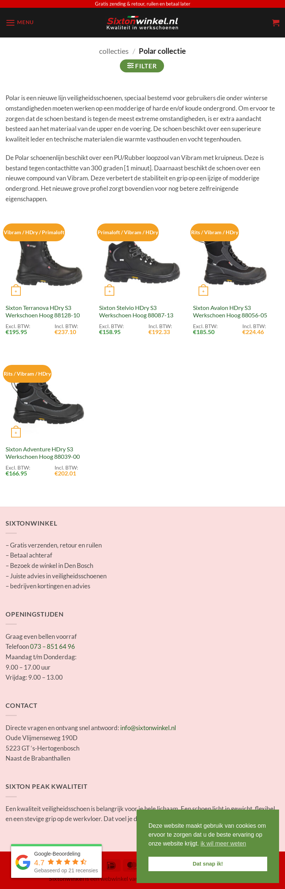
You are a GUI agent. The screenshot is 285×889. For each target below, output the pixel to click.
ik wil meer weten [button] (223, 843)
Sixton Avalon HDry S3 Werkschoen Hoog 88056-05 (230, 311)
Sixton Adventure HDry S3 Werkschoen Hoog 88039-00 (43, 453)
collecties (114, 50)
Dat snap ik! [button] (208, 864)
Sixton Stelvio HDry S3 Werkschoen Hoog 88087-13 (136, 311)
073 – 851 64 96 (52, 646)
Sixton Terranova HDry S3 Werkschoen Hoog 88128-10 (43, 311)
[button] (20, 22)
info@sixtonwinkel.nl (148, 728)
